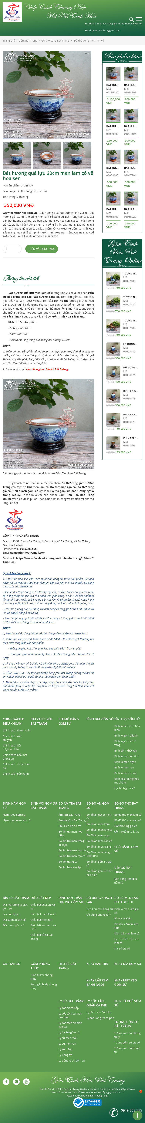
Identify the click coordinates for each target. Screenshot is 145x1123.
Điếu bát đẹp (41, 898)
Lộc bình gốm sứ (124, 788)
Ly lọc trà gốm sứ (69, 1032)
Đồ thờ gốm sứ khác (126, 831)
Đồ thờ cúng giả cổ (125, 826)
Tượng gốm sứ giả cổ (127, 1042)
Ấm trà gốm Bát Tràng (72, 820)
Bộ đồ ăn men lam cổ (99, 829)
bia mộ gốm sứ (60, 491)
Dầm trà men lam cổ (126, 933)
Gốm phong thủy (40, 966)
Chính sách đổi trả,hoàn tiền (12, 747)
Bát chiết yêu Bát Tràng (41, 721)
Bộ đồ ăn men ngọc (98, 835)
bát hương (61, 300)
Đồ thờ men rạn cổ (63, 487)
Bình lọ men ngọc (125, 762)
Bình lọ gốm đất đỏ (126, 735)
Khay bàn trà (97, 964)
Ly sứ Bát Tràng (71, 1001)
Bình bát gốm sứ (100, 719)
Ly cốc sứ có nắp (69, 1008)
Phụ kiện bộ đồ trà (70, 826)
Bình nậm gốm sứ (14, 805)
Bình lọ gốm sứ (127, 719)
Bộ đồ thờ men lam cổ (127, 814)
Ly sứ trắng (65, 1049)
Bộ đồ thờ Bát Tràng (126, 805)
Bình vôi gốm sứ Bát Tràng (44, 805)
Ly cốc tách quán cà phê (96, 1003)
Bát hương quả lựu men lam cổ (29, 293)
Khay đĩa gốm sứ (127, 964)
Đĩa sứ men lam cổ (14, 919)
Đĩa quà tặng (11, 914)
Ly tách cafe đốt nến (98, 1012)
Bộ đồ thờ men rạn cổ (127, 820)
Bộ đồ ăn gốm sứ (98, 805)
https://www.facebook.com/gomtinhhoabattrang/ (49, 558)
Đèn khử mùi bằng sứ (99, 909)
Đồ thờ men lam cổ (36, 487)
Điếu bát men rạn (41, 919)
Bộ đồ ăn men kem (98, 824)
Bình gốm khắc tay (125, 750)
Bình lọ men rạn (124, 767)
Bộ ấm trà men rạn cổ (72, 856)
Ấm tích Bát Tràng (69, 814)
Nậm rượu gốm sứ (14, 814)
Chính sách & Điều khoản (13, 721)
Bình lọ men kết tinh (126, 756)
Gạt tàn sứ (12, 964)
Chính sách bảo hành (16, 773)
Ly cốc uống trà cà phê (100, 1018)
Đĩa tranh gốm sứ (13, 925)
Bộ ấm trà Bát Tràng (70, 805)
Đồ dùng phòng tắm (98, 914)
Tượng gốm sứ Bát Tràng (126, 1024)
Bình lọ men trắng (125, 773)
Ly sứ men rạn (67, 1043)
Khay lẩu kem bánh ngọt (97, 982)
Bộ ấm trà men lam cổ (72, 850)
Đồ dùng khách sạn (99, 900)
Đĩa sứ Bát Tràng (16, 898)
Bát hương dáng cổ (46, 297)
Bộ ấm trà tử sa (68, 861)
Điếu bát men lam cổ (43, 914)
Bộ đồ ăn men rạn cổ (99, 841)
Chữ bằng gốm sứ (126, 849)
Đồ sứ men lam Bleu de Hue (126, 900)
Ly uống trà (65, 1055)
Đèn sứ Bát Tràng (123, 870)
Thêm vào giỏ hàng (41, 249)
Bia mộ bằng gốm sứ (69, 721)
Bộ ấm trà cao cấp (70, 867)
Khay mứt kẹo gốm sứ (125, 982)
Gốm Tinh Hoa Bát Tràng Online (122, 251)
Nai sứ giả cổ (122, 948)
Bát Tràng (13, 316)
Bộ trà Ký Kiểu (122, 918)
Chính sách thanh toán (17, 730)
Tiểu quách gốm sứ (25, 491)
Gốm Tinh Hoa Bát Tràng (68, 316)
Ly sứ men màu (68, 1038)
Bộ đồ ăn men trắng (98, 846)
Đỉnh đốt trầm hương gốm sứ (71, 900)
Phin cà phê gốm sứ (127, 1003)
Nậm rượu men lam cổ (17, 820)
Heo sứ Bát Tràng (67, 966)
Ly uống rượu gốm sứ (72, 1060)
